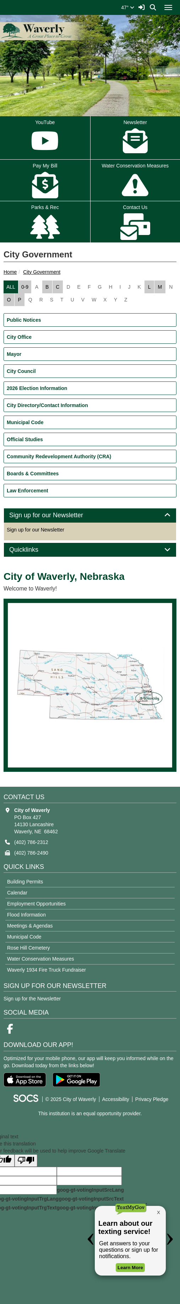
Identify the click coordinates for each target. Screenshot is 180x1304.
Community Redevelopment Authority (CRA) (59, 456)
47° (127, 7)
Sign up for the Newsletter (32, 998)
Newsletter (135, 138)
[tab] (90, 515)
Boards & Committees (33, 473)
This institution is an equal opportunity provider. (90, 1113)
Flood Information (26, 915)
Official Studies (25, 439)
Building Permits (25, 882)
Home (10, 272)
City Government (41, 272)
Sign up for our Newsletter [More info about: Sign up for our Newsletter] (35, 530)
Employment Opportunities (36, 904)
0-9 (24, 287)
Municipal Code (25, 422)
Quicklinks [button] (31, 549)
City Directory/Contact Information (47, 405)
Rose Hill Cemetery (28, 948)
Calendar (17, 893)
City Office (19, 337)
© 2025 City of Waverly (70, 1099)
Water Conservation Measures (40, 959)
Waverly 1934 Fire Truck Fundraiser (46, 970)
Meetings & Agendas (30, 926)
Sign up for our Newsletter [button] (54, 515)
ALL (10, 287)
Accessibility (115, 1099)
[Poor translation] (26, 1160)
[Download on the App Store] (25, 1080)
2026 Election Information (37, 388)
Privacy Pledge (151, 1099)
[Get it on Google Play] (76, 1080)
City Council (21, 371)
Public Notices (24, 320)
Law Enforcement (27, 490)
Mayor (14, 354)
